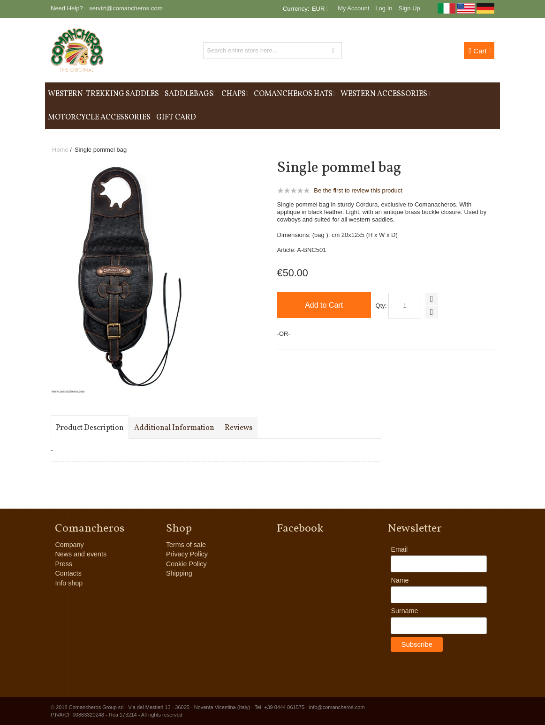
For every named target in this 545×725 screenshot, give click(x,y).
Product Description (90, 428)
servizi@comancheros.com (125, 8)
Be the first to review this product (358, 190)
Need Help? (67, 8)
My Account (353, 8)
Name (400, 580)
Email (399, 549)
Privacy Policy (187, 554)
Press (63, 564)
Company (69, 544)
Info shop (69, 583)
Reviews (238, 428)
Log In (383, 8)
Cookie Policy (186, 564)
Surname (404, 610)
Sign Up (409, 8)
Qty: (381, 305)
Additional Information (174, 428)
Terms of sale (186, 544)
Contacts (68, 573)
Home (60, 149)
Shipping (179, 573)
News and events (80, 554)
